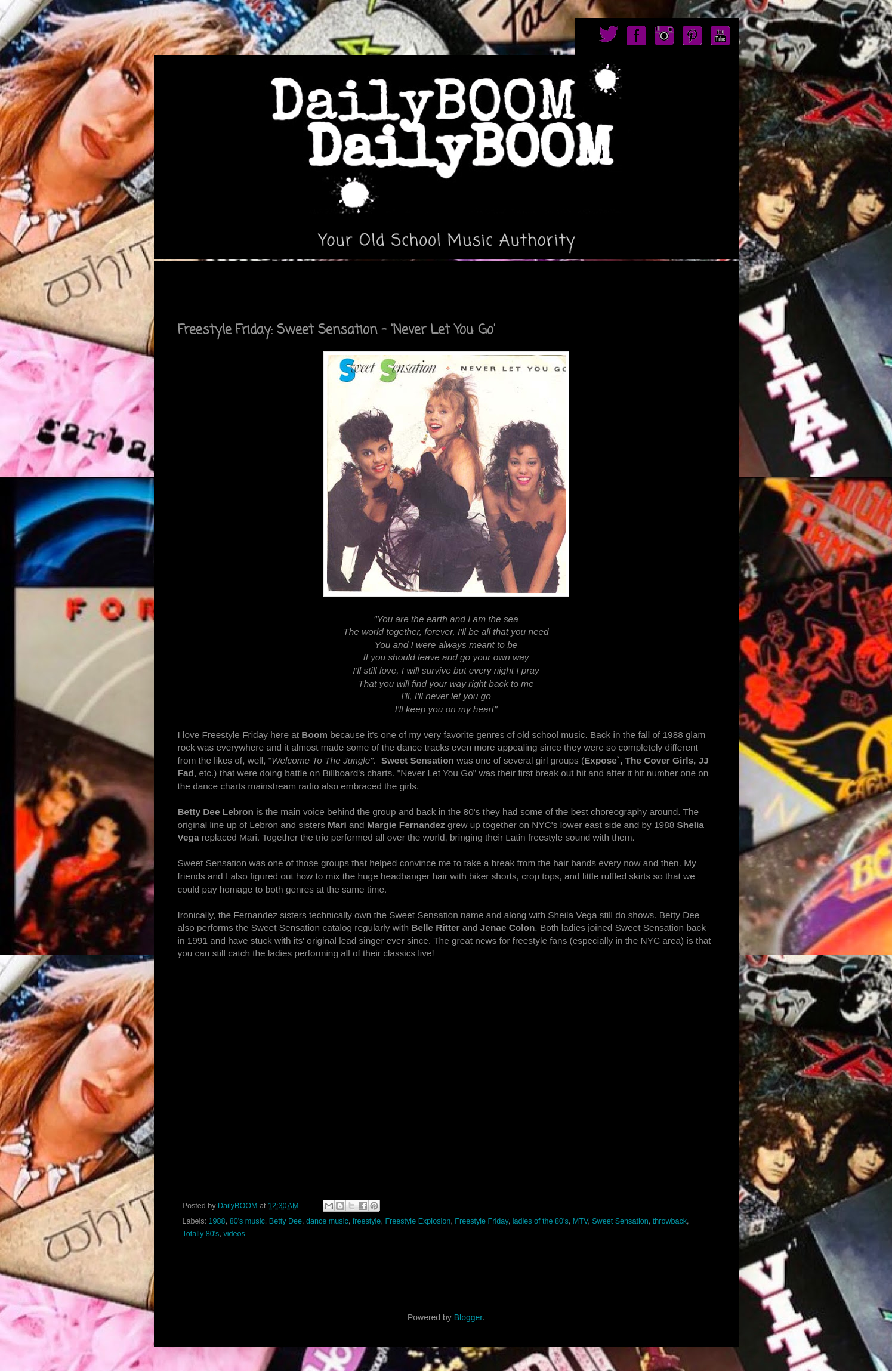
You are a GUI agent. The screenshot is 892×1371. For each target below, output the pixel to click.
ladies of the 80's (541, 1221)
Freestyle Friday (481, 1221)
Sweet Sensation (620, 1221)
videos (234, 1234)
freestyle (367, 1221)
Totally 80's (201, 1234)
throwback (670, 1221)
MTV (580, 1221)
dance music (327, 1221)
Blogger (468, 1317)
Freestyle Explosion (417, 1221)
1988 (217, 1221)
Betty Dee (285, 1221)
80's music (247, 1221)
